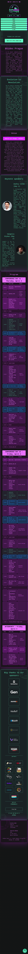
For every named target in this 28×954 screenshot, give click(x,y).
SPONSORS (14, 27)
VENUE (14, 23)
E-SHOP (13, 29)
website (12, 824)
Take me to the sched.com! (14, 40)
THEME (14, 21)
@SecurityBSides (14, 835)
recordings (12, 827)
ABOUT (14, 19)
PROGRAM (14, 25)
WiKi (11, 832)
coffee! (14, 815)
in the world (13, 833)
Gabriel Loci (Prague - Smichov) (14, 138)
